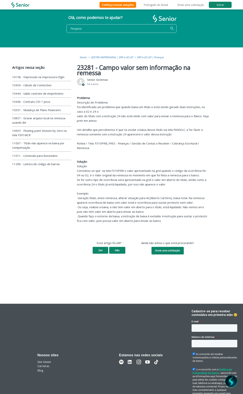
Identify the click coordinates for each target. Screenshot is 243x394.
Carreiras (43, 366)
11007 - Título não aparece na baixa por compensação (38, 145)
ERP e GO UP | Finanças (150, 57)
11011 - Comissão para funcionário (35, 156)
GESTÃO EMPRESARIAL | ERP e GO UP (112, 57)
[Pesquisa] (121, 28)
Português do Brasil (156, 5)
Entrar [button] (220, 5)
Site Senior (44, 362)
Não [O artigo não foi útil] (117, 250)
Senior (83, 57)
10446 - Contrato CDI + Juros (31, 102)
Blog (40, 370)
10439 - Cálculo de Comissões (32, 85)
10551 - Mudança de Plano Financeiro (36, 110)
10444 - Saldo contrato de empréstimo (37, 93)
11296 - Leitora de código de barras (36, 164)
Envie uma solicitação (191, 5)
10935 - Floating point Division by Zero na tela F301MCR (39, 133)
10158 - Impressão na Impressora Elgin (38, 77)
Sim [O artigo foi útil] (100, 250)
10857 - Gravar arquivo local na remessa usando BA (38, 120)
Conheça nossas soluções (118, 5)
